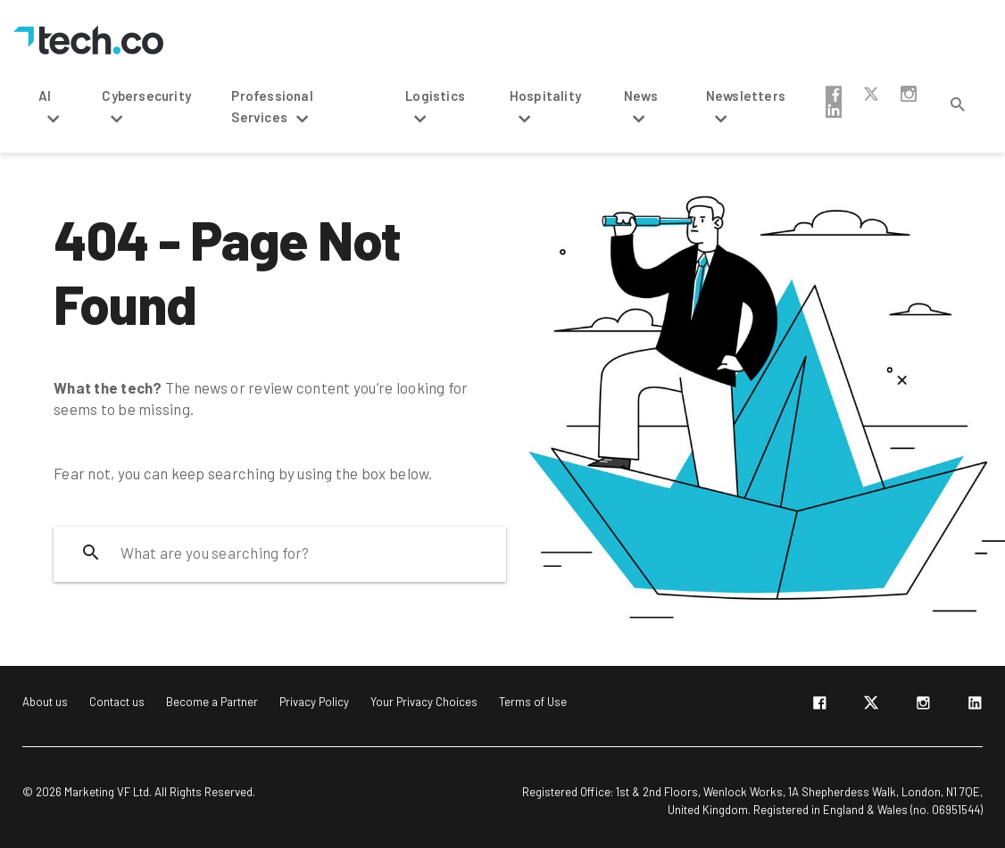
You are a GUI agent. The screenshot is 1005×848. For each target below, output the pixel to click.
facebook (834, 94)
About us (45, 701)
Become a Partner (212, 701)
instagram (909, 94)
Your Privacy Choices (424, 701)
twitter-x (871, 94)
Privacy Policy (314, 701)
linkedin (834, 110)
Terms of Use (533, 701)
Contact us (117, 701)
